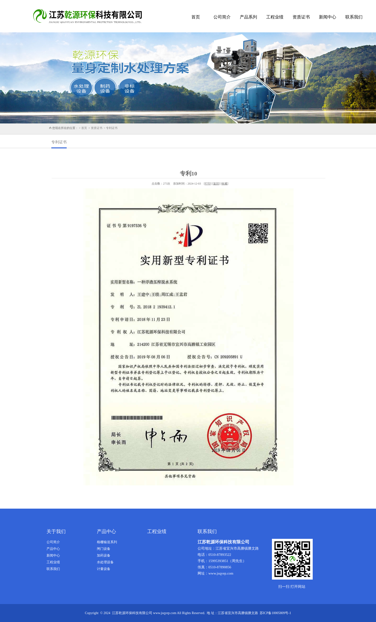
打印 (208, 183)
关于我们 (56, 531)
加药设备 (103, 555)
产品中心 (53, 549)
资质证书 (301, 17)
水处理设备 (105, 562)
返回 (216, 183)
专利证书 (59, 142)
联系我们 (354, 17)
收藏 (224, 183)
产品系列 (248, 17)
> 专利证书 (110, 128)
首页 (195, 17)
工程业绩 (274, 17)
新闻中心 (327, 17)
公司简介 (222, 17)
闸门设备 (103, 549)
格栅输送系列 (107, 542)
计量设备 (103, 569)
